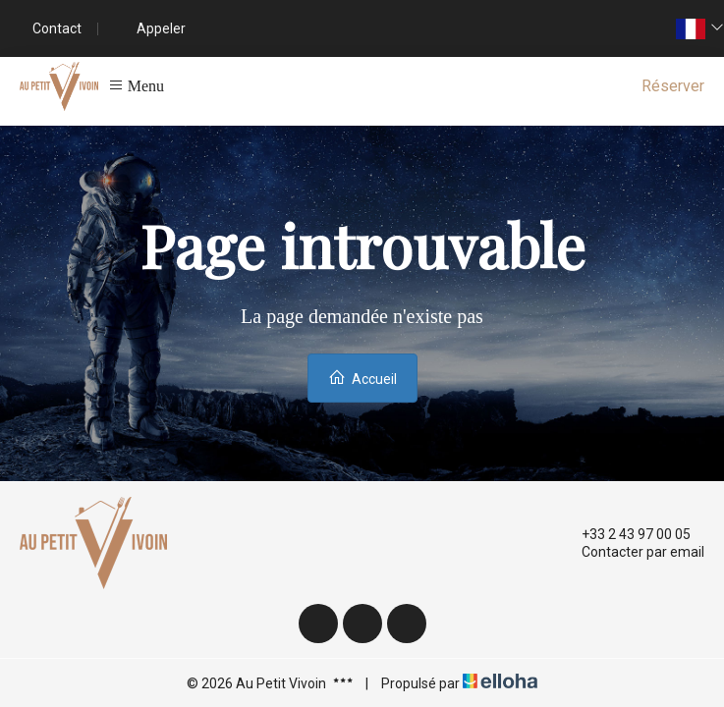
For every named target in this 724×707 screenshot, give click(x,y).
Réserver (672, 86)
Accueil (362, 377)
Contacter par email (631, 552)
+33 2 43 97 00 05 (625, 534)
